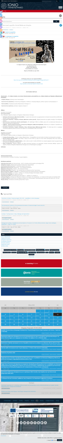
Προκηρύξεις (31, 254)
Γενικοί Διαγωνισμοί (41, 252)
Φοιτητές (42, 400)
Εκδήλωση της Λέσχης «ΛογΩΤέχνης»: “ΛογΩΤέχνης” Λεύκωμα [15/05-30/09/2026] (18, 391)
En (60, 1)
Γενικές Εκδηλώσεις (4, 29)
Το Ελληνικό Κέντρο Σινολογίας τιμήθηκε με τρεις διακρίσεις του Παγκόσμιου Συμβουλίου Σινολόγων (26, 378)
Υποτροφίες (21, 250)
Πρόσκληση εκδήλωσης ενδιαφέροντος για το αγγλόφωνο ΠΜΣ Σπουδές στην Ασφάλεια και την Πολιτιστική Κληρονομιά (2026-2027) (28, 372)
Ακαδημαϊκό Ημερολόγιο (6, 239)
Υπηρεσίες (27, 400)
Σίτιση (47, 252)
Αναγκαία (49, 440)
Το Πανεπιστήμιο (7, 400)
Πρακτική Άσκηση (54, 250)
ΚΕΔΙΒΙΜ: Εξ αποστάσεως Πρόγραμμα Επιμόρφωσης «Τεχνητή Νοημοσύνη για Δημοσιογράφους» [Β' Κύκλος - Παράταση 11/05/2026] (31, 330)
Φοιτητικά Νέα (22, 252)
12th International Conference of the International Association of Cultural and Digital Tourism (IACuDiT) (23, 205)
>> (58, 305)
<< (5, 305)
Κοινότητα (15, 400)
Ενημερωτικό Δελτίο (5, 244)
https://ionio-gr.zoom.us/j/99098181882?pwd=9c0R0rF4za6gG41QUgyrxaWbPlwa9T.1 (31, 80)
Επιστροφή (5, 187)
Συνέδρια (11, 29)
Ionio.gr (57, 400)
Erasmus (52, 252)
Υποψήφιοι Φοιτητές (50, 400)
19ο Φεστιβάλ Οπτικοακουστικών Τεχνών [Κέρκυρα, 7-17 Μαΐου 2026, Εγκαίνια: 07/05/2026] (24, 347)
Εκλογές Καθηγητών (7, 252)
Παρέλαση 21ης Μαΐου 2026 (8, 352)
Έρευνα (32, 400)
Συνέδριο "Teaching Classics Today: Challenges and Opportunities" (16, 214)
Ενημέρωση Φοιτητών (5, 238)
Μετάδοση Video (4, 246)
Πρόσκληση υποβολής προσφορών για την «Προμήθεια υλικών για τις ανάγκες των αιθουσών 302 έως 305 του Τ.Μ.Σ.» (31, 342)
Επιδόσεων (55, 440)
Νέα (5, 11)
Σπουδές (21, 400)
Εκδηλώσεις (40, 250)
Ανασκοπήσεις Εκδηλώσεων (30, 250)
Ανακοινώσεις (32, 252)
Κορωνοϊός (14, 252)
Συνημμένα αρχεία (7, 217)
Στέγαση (47, 250)
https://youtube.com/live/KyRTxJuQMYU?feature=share (31, 83)
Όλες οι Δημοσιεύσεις (5, 236)
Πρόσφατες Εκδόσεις (5, 242)
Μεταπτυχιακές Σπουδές (10, 250)
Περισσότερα (3, 435)
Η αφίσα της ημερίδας (8, 32)
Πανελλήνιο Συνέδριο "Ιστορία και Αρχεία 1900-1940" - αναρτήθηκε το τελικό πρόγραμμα (20, 198)
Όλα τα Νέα (31, 256)
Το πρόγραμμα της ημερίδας (9, 36)
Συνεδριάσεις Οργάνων (6, 241)
